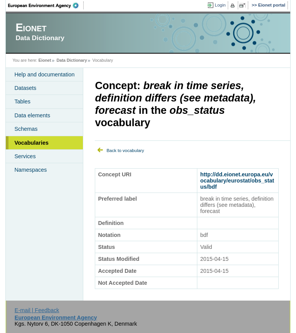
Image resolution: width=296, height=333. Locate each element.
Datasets (25, 88)
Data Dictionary (72, 60)
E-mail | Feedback (37, 310)
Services (24, 156)
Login (220, 5)
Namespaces (30, 170)
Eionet (45, 60)
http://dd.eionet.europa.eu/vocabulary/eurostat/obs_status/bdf (237, 180)
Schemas (25, 129)
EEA (46, 5)
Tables (22, 101)
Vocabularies (31, 143)
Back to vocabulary (125, 150)
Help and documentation (44, 74)
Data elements (32, 115)
